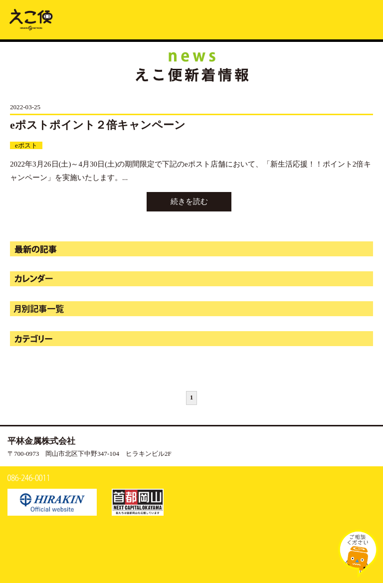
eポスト (26, 145)
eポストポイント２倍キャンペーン (98, 125)
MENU (364, 18)
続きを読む (189, 201)
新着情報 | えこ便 (31, 19)
